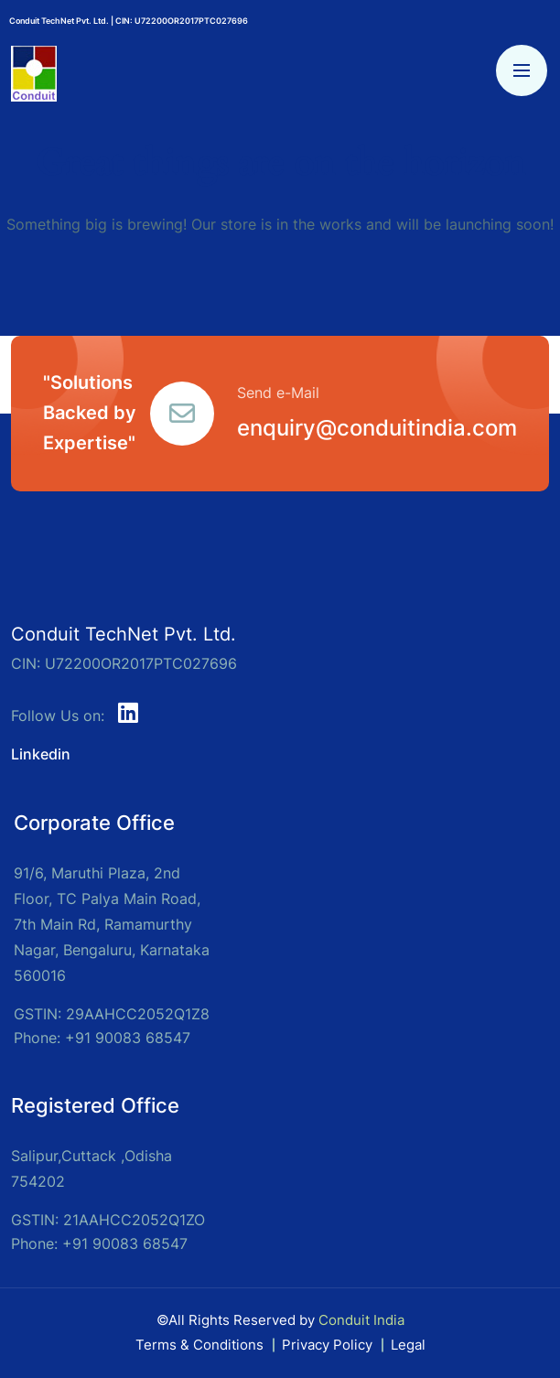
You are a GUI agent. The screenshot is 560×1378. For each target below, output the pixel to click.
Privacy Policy (327, 1344)
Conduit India (361, 1320)
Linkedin (40, 754)
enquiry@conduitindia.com (377, 427)
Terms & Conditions (199, 1344)
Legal (408, 1344)
